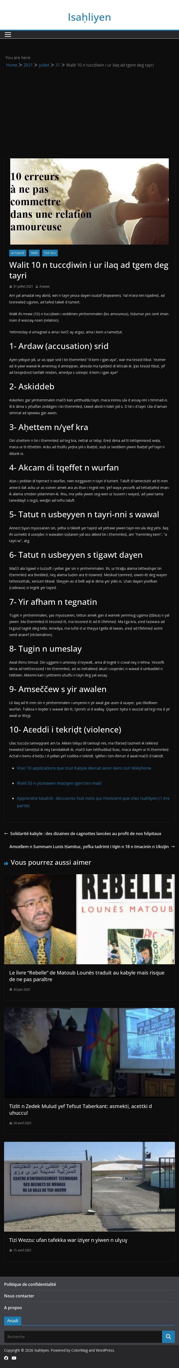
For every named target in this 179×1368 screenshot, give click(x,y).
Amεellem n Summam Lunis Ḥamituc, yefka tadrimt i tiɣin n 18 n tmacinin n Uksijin (92, 846)
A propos (13, 1307)
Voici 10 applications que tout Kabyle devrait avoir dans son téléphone (84, 768)
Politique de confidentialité (30, 1284)
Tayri (34, 253)
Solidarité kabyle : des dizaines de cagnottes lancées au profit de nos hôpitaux (82, 833)
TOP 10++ (50, 253)
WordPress (105, 1350)
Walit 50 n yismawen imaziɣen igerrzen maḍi (59, 783)
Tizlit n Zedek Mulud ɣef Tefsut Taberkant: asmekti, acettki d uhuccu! (80, 1109)
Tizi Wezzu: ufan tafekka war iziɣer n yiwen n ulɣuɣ (68, 1239)
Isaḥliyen (89, 17)
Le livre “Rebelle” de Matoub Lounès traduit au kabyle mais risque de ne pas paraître (86, 976)
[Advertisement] (89, 107)
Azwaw (44, 286)
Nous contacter (19, 1296)
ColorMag (79, 1350)
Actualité (17, 253)
